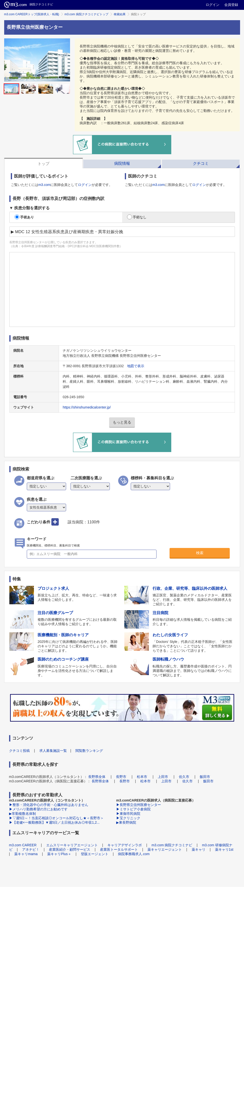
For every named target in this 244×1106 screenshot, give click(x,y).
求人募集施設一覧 (53, 751)
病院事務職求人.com (133, 854)
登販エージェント (94, 854)
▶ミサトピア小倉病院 (133, 809)
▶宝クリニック (128, 818)
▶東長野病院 (126, 822)
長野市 (121, 777)
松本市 (142, 777)
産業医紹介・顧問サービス (69, 849)
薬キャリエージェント (164, 849)
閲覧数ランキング (89, 751)
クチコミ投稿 (19, 751)
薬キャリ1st (224, 849)
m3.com (44, 185)
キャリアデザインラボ (124, 845)
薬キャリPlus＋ (59, 854)
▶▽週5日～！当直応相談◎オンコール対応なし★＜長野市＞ (56, 818)
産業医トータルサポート (119, 849)
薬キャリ (198, 849)
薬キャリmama (26, 854)
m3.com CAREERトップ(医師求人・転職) (31, 14)
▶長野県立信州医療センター (138, 805)
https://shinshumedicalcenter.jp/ (87, 407)
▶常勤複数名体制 (22, 814)
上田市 (163, 777)
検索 (199, 553)
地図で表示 (135, 366)
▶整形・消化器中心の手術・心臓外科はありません (48, 805)
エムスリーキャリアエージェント (72, 845)
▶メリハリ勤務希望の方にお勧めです (38, 809)
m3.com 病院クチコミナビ (172, 845)
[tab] (43, 163)
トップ (43, 164)
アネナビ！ (30, 849)
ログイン (212, 5)
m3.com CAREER (23, 845)
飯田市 (205, 777)
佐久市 (184, 777)
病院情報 (122, 163)
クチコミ (201, 163)
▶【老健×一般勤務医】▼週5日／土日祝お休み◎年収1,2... (54, 822)
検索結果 (120, 14)
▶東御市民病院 (128, 814)
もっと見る (122, 422)
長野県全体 (96, 777)
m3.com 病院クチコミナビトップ (86, 14)
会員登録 (231, 5)
